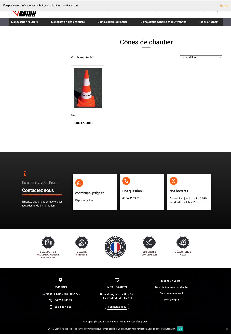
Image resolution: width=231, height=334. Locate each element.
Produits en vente (171, 281)
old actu (183, 287)
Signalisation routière (25, 22)
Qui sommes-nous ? (171, 293)
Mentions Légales (130, 321)
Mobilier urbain (209, 22)
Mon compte (171, 299)
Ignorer (224, 5)
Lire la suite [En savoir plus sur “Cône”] (84, 123)
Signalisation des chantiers (68, 22)
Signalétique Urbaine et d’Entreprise (164, 22)
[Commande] (201, 57)
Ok (180, 329)
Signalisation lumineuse (113, 22)
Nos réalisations (166, 287)
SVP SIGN (112, 321)
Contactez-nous (117, 306)
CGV (145, 321)
